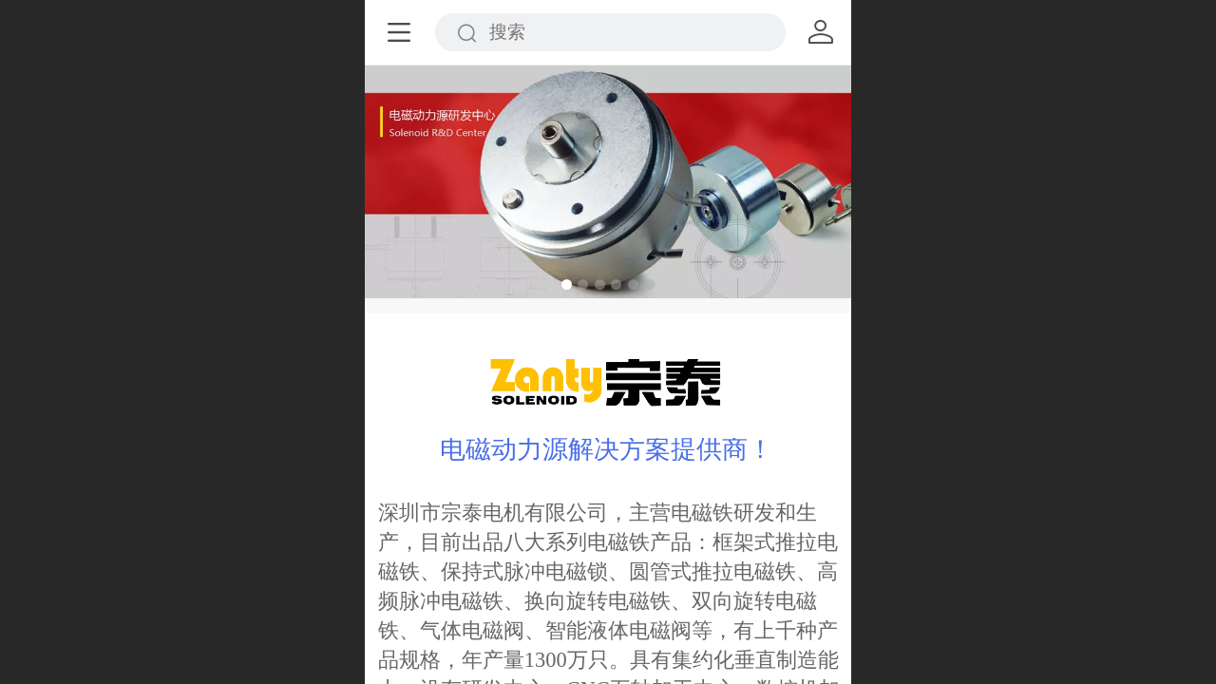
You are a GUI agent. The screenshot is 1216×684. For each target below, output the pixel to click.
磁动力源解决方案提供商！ (619, 449)
